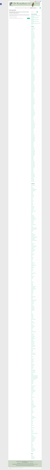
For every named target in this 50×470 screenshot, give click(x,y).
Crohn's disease (33, 249)
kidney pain (32, 327)
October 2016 (32, 59)
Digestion (32, 257)
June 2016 (32, 62)
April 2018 (32, 42)
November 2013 (33, 88)
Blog (31, 213)
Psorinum (32, 383)
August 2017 (32, 49)
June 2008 (32, 157)
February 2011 (32, 121)
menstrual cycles (33, 346)
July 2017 (32, 50)
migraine (32, 349)
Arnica (32, 199)
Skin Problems (21, 18)
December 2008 (33, 150)
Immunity (32, 314)
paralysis (32, 366)
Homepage (32, 23)
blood (31, 214)
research (32, 392)
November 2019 (33, 27)
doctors (32, 259)
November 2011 (33, 113)
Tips (31, 424)
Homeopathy (15, 18)
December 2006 (33, 175)
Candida (32, 226)
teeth (31, 415)
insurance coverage (33, 319)
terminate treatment (33, 417)
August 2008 (32, 155)
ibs (31, 312)
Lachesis (32, 330)
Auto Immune (32, 206)
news (31, 357)
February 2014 (32, 85)
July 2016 (32, 61)
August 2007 (32, 167)
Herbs (32, 294)
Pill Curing (32, 374)
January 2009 (32, 149)
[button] (1, 4)
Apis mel (32, 198)
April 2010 (32, 132)
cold (31, 241)
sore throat (32, 401)
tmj (31, 426)
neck (31, 355)
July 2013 (32, 93)
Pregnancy (32, 380)
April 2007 (32, 172)
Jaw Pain (32, 321)
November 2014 (33, 77)
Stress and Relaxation (33, 406)
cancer (32, 225)
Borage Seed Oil (33, 217)
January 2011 (32, 122)
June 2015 (32, 71)
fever (31, 275)
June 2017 (32, 51)
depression (32, 251)
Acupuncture (11, 18)
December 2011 (33, 112)
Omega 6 (32, 362)
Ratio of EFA (32, 389)
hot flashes (32, 303)
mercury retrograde (33, 348)
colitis (31, 242)
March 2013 (32, 97)
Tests (31, 419)
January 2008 (32, 163)
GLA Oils (32, 285)
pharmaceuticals (33, 372)
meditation (32, 340)
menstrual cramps (33, 345)
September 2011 (33, 114)
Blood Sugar (32, 215)
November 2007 (33, 165)
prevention (32, 381)
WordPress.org (33, 458)
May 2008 (32, 158)
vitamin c (32, 444)
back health (32, 208)
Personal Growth (33, 371)
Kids (31, 329)
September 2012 (33, 103)
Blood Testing (32, 216)
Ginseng (32, 284)
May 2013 (32, 95)
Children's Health (33, 234)
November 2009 (33, 138)
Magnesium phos (33, 338)
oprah (31, 363)
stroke (32, 408)
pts (31, 384)
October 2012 (32, 102)
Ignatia (32, 313)
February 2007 (32, 174)
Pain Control (32, 365)
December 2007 (33, 164)
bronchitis (32, 222)
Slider (31, 399)
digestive (32, 258)
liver (19, 18)
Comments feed (33, 457)
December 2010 (33, 123)
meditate (32, 339)
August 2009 (32, 141)
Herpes (32, 295)
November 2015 (33, 68)
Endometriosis (32, 267)
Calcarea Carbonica (33, 224)
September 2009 (33, 140)
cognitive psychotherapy (34, 240)
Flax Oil (32, 278)
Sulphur (32, 409)
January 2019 (32, 34)
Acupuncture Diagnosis (33, 189)
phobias (32, 373)
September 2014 (33, 79)
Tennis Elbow (32, 416)
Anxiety (32, 197)
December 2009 (33, 137)
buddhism (32, 223)
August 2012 (32, 104)
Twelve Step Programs (33, 437)
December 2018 (33, 35)
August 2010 (32, 128)
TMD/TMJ (32, 425)
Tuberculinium (32, 436)
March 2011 (32, 120)
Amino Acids (32, 196)
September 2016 (33, 60)
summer (32, 410)
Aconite (32, 187)
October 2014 (32, 78)
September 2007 (33, 166)
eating (32, 261)
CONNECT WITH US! (32, 1)
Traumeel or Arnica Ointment (34, 433)
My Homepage (32, 21)
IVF (31, 320)
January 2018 (32, 43)
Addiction (32, 191)
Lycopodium (32, 337)
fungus (32, 283)
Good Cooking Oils (33, 286)
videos (32, 442)
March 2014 (32, 84)
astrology (32, 204)
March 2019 (32, 32)
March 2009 (32, 147)
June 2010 (32, 130)
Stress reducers (33, 407)
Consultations (32, 243)
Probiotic (32, 382)
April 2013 (32, 96)
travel (31, 434)
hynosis (32, 304)
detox (31, 252)
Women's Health (33, 450)
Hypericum (32, 305)
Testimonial (32, 418)
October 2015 (32, 69)
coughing (32, 248)
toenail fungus (32, 427)
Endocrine (32, 266)
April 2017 (32, 53)
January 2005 (32, 181)
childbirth (32, 233)
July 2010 (32, 129)
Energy (32, 268)
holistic (13, 18)
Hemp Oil (32, 293)
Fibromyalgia (32, 276)
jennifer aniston (33, 322)
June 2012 (32, 106)
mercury (32, 347)
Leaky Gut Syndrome (33, 331)
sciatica (32, 393)
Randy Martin (11, 17)
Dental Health (32, 250)
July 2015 (32, 70)
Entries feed (32, 456)
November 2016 (33, 58)
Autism (32, 205)
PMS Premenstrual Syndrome (34, 375)
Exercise (32, 270)
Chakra (32, 231)
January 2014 (32, 86)
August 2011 (32, 115)
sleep (31, 398)
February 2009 (32, 148)
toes (31, 428)
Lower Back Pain (33, 336)
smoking (32, 400)
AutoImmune (32, 207)
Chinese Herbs (32, 235)
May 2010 (32, 131)
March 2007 (32, 173)
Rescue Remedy (33, 391)
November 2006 (33, 176)
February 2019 (32, 33)
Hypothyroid (32, 310)
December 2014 (33, 76)
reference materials (33, 390)
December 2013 (33, 87)
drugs (31, 260)
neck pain (32, 356)
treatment (32, 435)
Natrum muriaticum (33, 354)
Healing (32, 292)
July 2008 (32, 156)
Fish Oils (32, 277)
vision (31, 443)
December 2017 (33, 44)
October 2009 (32, 139)
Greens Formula (33, 287)
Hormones (32, 302)
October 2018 (32, 36)
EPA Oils (32, 269)
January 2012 (32, 111)
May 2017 (32, 52)
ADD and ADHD (33, 190)
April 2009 (32, 146)
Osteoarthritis (32, 364)
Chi (31, 232)
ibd (31, 311)
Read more (28, 18)
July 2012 (32, 105)
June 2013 (32, 94)
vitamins (32, 445)
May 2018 (32, 41)
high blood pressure (33, 296)
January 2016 (32, 67)
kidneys (18, 18)
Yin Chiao (32, 451)
